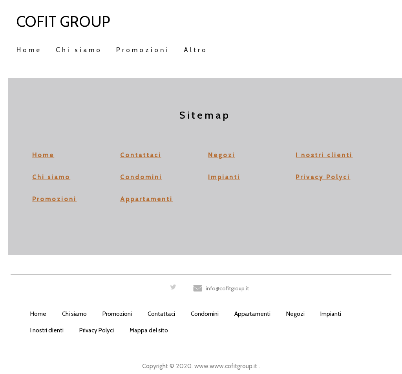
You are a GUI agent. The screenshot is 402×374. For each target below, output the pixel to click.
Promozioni (54, 199)
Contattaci (140, 155)
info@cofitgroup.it (227, 288)
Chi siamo (51, 177)
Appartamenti (146, 199)
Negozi (221, 155)
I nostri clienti (324, 155)
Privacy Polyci (323, 177)
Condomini (141, 177)
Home (43, 155)
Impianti (224, 177)
